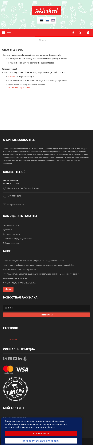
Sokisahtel (12, 339)
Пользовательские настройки (41, 441)
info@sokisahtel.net (16, 204)
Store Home (13, 87)
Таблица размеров (11, 243)
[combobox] (64, 40)
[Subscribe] (46, 314)
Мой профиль (88, 32)
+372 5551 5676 (14, 196)
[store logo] (46, 14)
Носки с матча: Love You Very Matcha (19, 269)
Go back (11, 76)
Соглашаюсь (41, 433)
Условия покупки (11, 225)
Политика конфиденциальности (17, 239)
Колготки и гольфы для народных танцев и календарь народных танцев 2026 (38, 265)
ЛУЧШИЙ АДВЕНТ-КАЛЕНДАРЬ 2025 (19, 283)
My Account (25, 87)
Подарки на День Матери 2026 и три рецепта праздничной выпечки (33, 260)
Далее (8, 289)
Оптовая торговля (11, 234)
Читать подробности (45, 427)
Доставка (7, 230)
